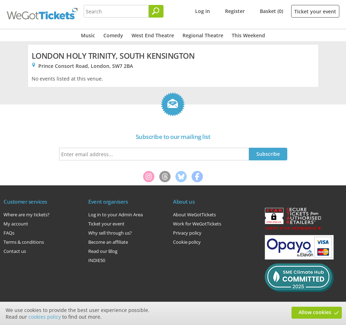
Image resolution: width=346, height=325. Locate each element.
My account (16, 224)
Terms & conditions (24, 242)
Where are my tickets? (27, 214)
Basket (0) (271, 11)
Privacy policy (187, 233)
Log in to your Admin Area (115, 214)
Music (88, 35)
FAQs (9, 233)
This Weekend (248, 35)
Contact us (15, 251)
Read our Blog (102, 251)
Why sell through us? (110, 233)
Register (235, 11)
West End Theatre (153, 35)
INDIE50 (96, 260)
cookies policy (44, 316)
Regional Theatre (202, 35)
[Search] (156, 11)
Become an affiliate (108, 242)
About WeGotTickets (194, 214)
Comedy (113, 35)
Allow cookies (315, 312)
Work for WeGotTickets (197, 224)
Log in (202, 11)
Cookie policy (187, 242)
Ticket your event (315, 11)
